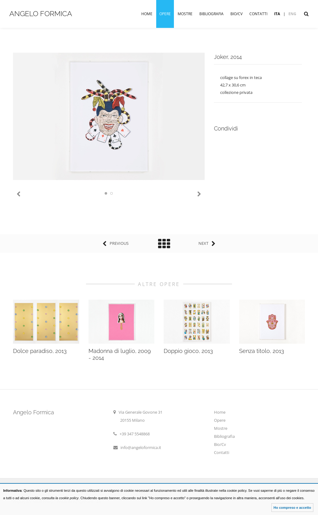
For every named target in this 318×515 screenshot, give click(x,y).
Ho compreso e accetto (292, 507)
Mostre (185, 13)
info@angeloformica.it (140, 447)
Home (146, 13)
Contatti (258, 13)
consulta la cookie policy (60, 498)
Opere (165, 13)
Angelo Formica (40, 13)
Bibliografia (211, 13)
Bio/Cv (236, 13)
